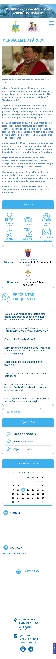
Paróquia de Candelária (14, 553)
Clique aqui (10, 262)
